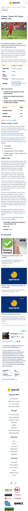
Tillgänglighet (14, 454)
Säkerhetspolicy (14, 451)
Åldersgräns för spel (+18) (14, 401)
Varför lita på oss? (14, 467)
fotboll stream (17, 141)
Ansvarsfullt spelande (14, 415)
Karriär (14, 470)
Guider (14, 441)
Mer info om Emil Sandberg (9, 379)
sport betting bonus (17, 218)
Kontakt (14, 444)
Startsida (3, 7)
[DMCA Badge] (9, 490)
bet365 (10, 229)
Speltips (8, 7)
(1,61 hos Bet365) (16, 85)
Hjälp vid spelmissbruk (14, 417)
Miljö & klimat (14, 428)
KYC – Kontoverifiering (14, 404)
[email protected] (8, 341)
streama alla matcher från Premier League (12, 135)
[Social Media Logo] (11, 483)
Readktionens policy (14, 473)
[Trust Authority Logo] (9, 495)
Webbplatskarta (14, 449)
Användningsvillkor (14, 399)
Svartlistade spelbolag (14, 433)
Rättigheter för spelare (14, 420)
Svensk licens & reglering (14, 430)
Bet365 (14, 120)
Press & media (14, 446)
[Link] (14, 246)
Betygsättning (14, 462)
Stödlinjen (14, 425)
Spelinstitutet (14, 422)
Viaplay (13, 75)
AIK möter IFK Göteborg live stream (11, 314)
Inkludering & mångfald (14, 406)
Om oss (14, 475)
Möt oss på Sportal (14, 465)
